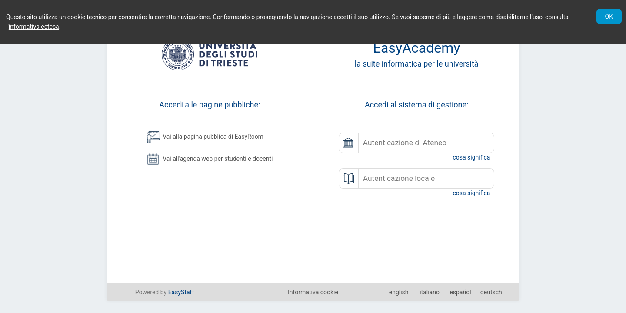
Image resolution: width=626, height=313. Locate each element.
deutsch (491, 292)
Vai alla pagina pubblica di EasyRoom (205, 136)
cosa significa (471, 157)
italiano (430, 292)
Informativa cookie (313, 292)
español (460, 292)
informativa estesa (34, 26)
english (399, 292)
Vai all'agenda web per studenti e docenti (210, 159)
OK (609, 16)
